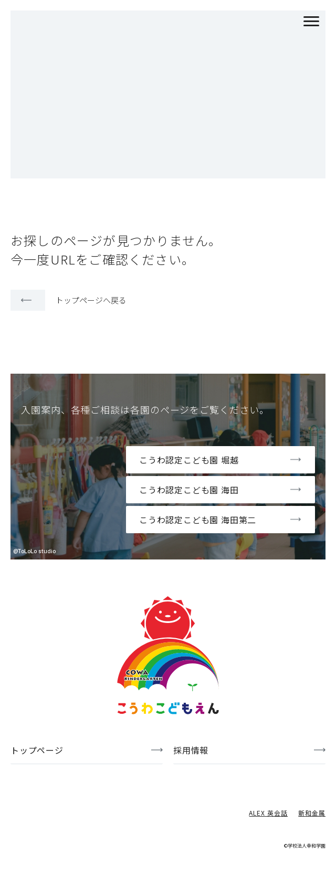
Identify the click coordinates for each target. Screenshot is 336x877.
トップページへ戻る (91, 299)
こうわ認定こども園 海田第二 (197, 519)
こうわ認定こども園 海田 (189, 489)
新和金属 (312, 812)
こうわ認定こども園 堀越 (189, 459)
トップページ (37, 750)
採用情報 (190, 750)
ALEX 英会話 (268, 812)
